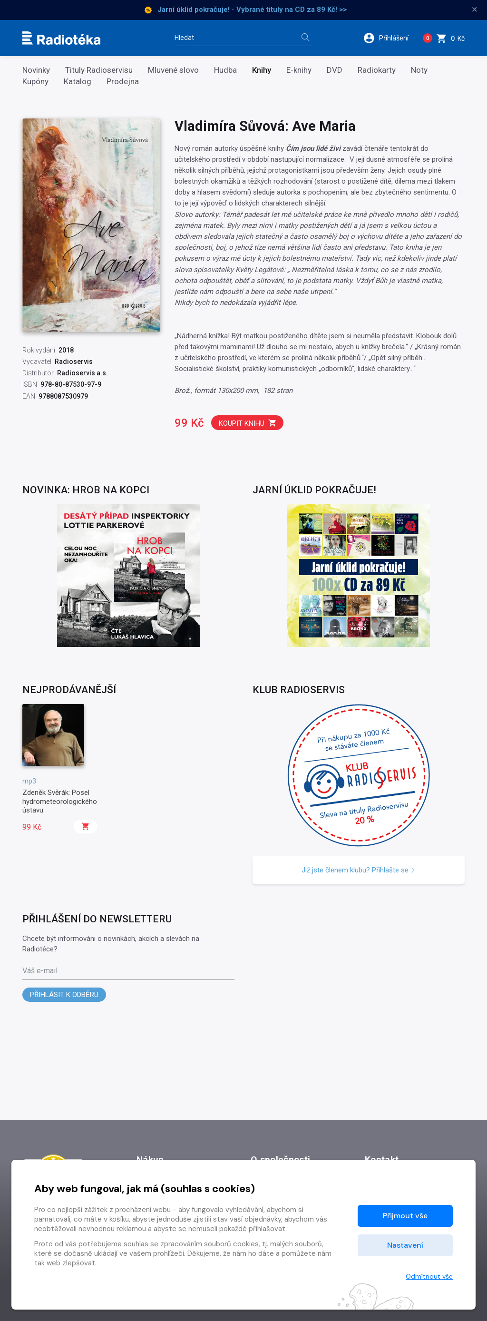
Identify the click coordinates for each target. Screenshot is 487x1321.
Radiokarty (377, 70)
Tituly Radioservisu (99, 70)
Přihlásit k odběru (64, 994)
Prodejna (123, 82)
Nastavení (405, 1245)
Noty (419, 70)
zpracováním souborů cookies (209, 1244)
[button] (389, 38)
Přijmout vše (405, 1216)
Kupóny (35, 82)
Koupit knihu (248, 423)
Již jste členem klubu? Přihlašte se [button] (359, 870)
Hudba (225, 70)
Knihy (261, 70)
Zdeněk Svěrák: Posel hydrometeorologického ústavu (59, 801)
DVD (334, 70)
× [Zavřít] (474, 9)
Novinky (36, 70)
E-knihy (299, 70)
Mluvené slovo (173, 70)
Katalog (77, 82)
